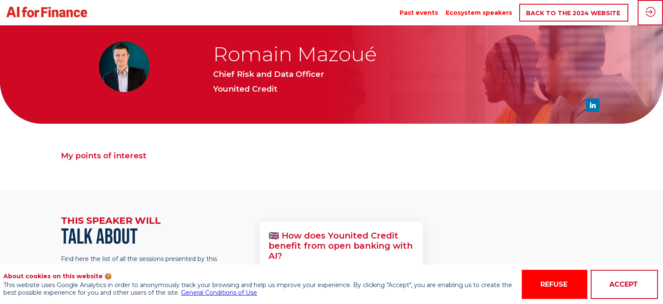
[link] (418, 12)
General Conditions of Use (219, 292)
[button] (573, 13)
